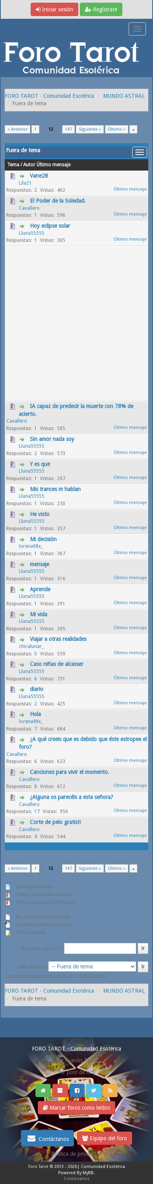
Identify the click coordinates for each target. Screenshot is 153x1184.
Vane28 (39, 176)
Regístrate (101, 9)
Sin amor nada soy (52, 439)
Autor (29, 164)
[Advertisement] (76, 323)
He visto (40, 514)
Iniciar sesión (54, 9)
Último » (116, 129)
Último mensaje (53, 164)
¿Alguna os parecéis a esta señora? (71, 797)
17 (37, 811)
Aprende (40, 589)
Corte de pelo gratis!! (55, 822)
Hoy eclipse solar (50, 226)
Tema (13, 164)
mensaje (39, 564)
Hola (35, 714)
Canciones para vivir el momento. (69, 772)
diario (36, 689)
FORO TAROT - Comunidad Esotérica (49, 96)
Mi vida (38, 614)
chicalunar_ (31, 646)
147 (68, 129)
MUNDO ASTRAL (124, 96)
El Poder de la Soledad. (58, 201)
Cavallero (29, 208)
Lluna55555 (31, 233)
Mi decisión (43, 539)
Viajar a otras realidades (58, 639)
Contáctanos (47, 1138)
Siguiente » (90, 129)
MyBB (88, 1172)
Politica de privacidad (76, 1154)
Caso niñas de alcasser (56, 664)
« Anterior (17, 129)
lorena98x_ (31, 546)
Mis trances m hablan (55, 489)
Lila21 (25, 183)
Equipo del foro (104, 1138)
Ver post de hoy (76, 1072)
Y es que (40, 464)
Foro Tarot (38, 1166)
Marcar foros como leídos (76, 1108)
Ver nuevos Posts (77, 1060)
